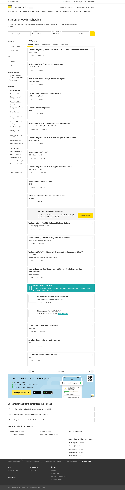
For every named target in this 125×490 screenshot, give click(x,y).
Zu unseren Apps (13, 470)
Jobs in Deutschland (14, 461)
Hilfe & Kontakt (34, 470)
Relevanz (30, 44)
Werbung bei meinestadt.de (59, 476)
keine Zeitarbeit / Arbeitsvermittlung (17, 76)
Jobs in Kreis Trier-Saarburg (53, 461)
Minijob (14, 80)
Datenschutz (16, 487)
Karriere (53, 470)
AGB (9, 487)
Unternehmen (64, 44)
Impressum (24, 487)
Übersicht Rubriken (56, 479)
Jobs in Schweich (72, 461)
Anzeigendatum (45, 44)
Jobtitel (37, 44)
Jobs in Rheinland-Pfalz (32, 461)
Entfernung (55, 44)
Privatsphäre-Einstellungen (37, 487)
